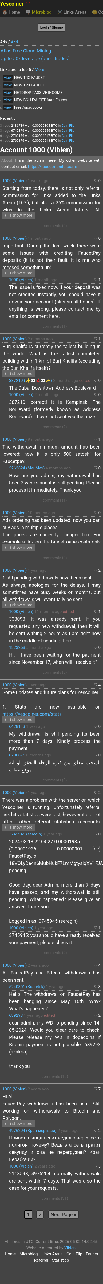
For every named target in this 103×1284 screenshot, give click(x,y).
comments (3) (55, 672)
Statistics (60, 1260)
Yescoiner (15, 4)
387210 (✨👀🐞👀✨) (30, 380)
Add (14, 42)
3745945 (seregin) (25, 834)
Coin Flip (67, 125)
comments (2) (55, 427)
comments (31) (55, 1198)
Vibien (70, 1247)
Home (11, 12)
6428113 (17, 726)
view (8, 78)
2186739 (17, 125)
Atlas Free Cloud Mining (26, 51)
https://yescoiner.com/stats (32, 714)
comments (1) (55, 326)
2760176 (17, 136)
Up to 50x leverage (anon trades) (35, 58)
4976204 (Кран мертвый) (33, 1130)
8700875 (17, 755)
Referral (41, 1260)
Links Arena (71, 12)
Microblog (39, 12)
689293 (16, 1015)
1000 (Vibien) (14, 180)
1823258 (17, 647)
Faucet (92, 1254)
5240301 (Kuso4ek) (27, 986)
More (39, 69)
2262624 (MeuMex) (27, 468)
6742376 (17, 131)
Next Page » (63, 1214)
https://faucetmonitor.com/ (52, 166)
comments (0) (55, 226)
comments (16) (55, 1076)
